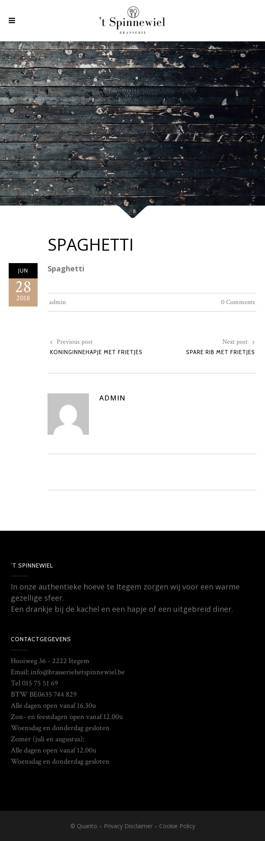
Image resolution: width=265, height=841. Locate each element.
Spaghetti (91, 244)
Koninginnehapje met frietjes (96, 352)
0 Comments (238, 302)
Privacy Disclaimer (128, 826)
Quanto (87, 826)
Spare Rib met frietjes (220, 352)
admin (57, 302)
